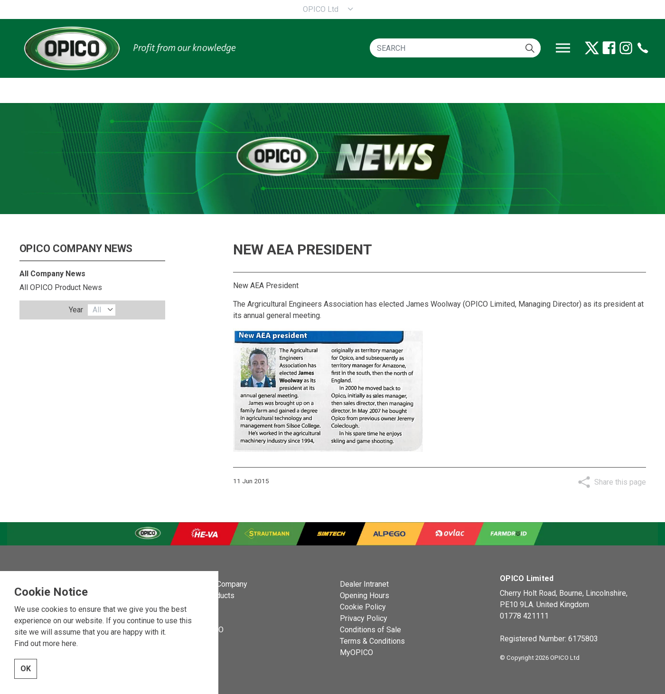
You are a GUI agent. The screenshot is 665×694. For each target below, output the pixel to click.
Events (190, 618)
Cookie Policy (363, 606)
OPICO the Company (213, 584)
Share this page (620, 482)
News (189, 606)
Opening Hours (364, 595)
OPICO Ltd (320, 9)
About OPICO (201, 629)
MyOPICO (356, 652)
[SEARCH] (455, 47)
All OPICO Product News (60, 287)
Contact (192, 641)
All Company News (52, 273)
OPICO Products (206, 595)
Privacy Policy (363, 618)
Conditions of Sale (370, 629)
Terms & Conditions (372, 641)
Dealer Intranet (364, 584)
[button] (530, 47)
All (97, 309)
